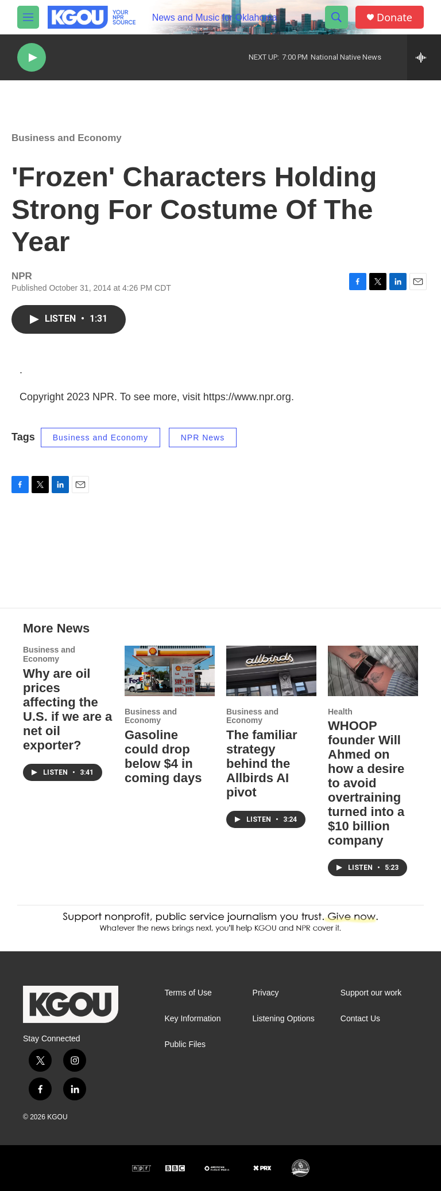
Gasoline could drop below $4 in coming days (163, 756)
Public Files (185, 1044)
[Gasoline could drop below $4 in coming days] (170, 671)
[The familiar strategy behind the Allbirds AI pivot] (271, 671)
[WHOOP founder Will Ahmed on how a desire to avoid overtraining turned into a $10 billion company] (373, 671)
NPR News (203, 437)
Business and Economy (66, 137)
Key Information (192, 1018)
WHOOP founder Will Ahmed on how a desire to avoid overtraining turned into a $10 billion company (366, 783)
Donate (394, 17)
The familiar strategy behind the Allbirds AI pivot (261, 763)
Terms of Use (187, 993)
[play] (31, 57)
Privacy (266, 993)
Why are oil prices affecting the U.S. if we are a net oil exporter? (67, 709)
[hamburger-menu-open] (28, 17)
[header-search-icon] (336, 17)
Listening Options (284, 1018)
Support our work (371, 993)
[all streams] (424, 57)
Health (340, 711)
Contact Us (360, 1018)
